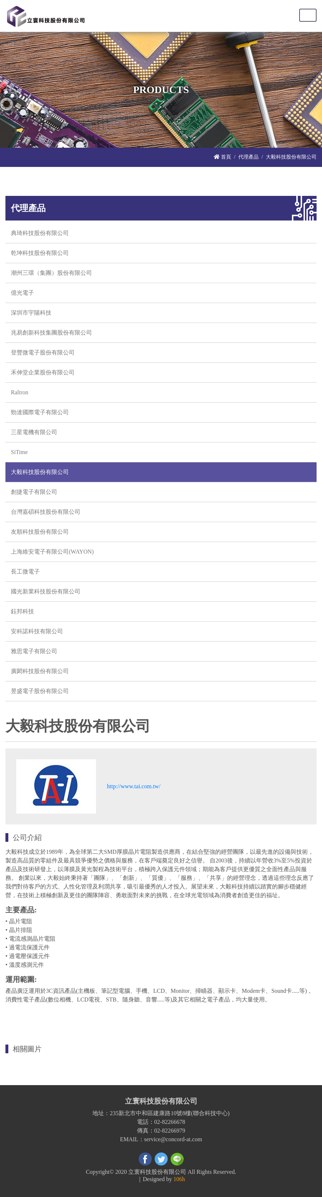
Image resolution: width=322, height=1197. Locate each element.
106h (179, 1179)
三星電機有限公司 (34, 432)
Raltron (19, 392)
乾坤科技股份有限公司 (40, 253)
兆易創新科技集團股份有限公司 (51, 332)
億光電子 (22, 293)
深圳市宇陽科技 (31, 313)
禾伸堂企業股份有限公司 (43, 372)
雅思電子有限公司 (34, 651)
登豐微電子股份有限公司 (43, 352)
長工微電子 (25, 571)
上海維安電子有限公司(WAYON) (52, 552)
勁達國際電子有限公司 (40, 412)
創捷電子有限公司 (34, 492)
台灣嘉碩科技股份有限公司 (45, 512)
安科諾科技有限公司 (37, 631)
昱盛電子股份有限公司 (40, 691)
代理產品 (248, 157)
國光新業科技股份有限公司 (45, 591)
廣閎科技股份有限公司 (40, 671)
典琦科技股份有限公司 (40, 233)
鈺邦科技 (22, 611)
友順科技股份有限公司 (40, 532)
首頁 (222, 157)
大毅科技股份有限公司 (40, 472)
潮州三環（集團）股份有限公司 (51, 273)
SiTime (19, 452)
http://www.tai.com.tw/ (133, 786)
